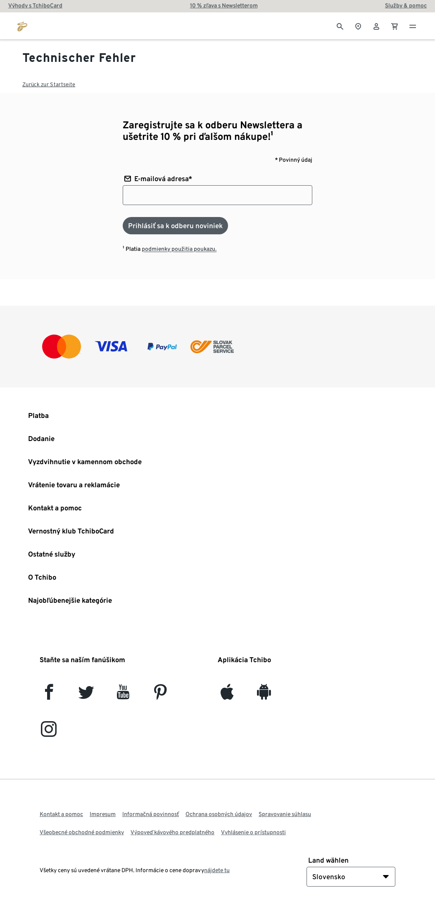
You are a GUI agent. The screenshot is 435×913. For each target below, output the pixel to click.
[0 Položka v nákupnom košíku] (394, 25)
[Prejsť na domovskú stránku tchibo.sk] (22, 25)
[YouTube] (123, 695)
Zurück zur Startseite (48, 84)
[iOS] (227, 695)
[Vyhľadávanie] (340, 25)
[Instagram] (49, 732)
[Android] (263, 695)
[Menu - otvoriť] (413, 25)
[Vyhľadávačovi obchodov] (358, 25)
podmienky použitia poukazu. (179, 248)
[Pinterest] (160, 695)
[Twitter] (86, 695)
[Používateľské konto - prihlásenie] (376, 25)
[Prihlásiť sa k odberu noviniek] (175, 226)
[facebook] (49, 695)
